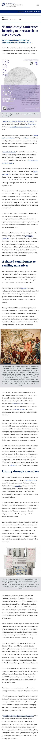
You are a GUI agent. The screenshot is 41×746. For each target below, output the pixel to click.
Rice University (10, 3)
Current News (31, 11)
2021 (39, 11)
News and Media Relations (14, 5)
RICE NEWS (21, 11)
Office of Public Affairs (11, 6)
